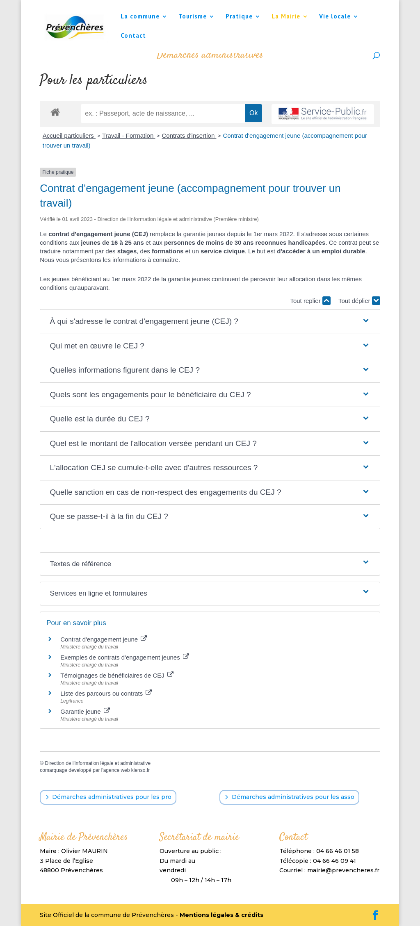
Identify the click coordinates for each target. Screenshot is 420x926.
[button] (210, 321)
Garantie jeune (85, 711)
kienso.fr (140, 770)
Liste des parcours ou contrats (106, 693)
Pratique (239, 17)
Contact (133, 36)
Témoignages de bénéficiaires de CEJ (116, 675)
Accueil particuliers (69, 135)
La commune (140, 17)
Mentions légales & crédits (221, 915)
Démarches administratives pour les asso (293, 797)
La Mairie (286, 17)
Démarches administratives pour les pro (111, 797)
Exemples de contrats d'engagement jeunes (124, 657)
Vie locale (335, 17)
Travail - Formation (128, 135)
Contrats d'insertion (189, 135)
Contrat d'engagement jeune (103, 639)
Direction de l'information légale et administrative (98, 763)
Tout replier (310, 300)
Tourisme (192, 17)
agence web (116, 770)
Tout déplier (359, 300)
